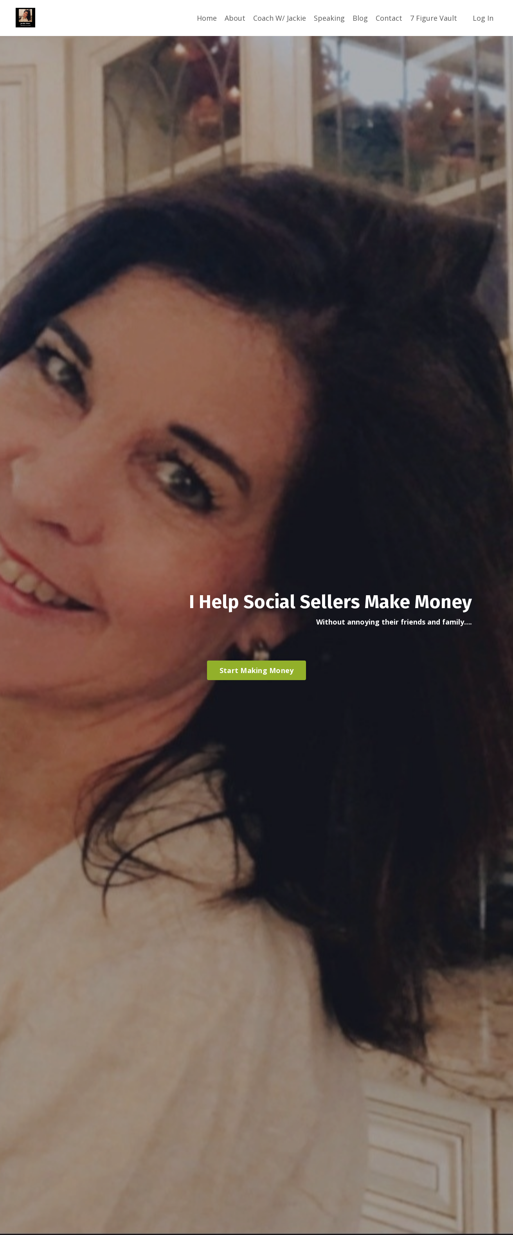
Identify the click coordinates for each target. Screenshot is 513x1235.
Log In (483, 18)
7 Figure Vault (433, 18)
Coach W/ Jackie (279, 18)
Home (207, 18)
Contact (389, 18)
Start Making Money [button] (257, 670)
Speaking (329, 18)
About (235, 18)
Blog (360, 18)
